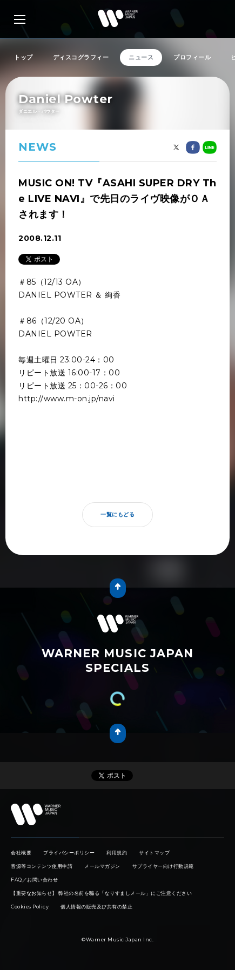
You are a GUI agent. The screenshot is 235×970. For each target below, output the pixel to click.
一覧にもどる (117, 514)
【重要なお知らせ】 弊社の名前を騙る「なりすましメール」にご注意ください (101, 893)
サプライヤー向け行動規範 (163, 866)
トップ (23, 57)
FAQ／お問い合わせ (34, 880)
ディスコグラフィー (81, 57)
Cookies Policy (30, 907)
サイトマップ (154, 853)
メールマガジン (102, 866)
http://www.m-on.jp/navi (66, 398)
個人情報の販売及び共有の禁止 (96, 907)
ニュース (141, 57)
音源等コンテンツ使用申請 (41, 866)
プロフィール (192, 57)
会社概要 (21, 853)
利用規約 (116, 853)
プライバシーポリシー (69, 853)
